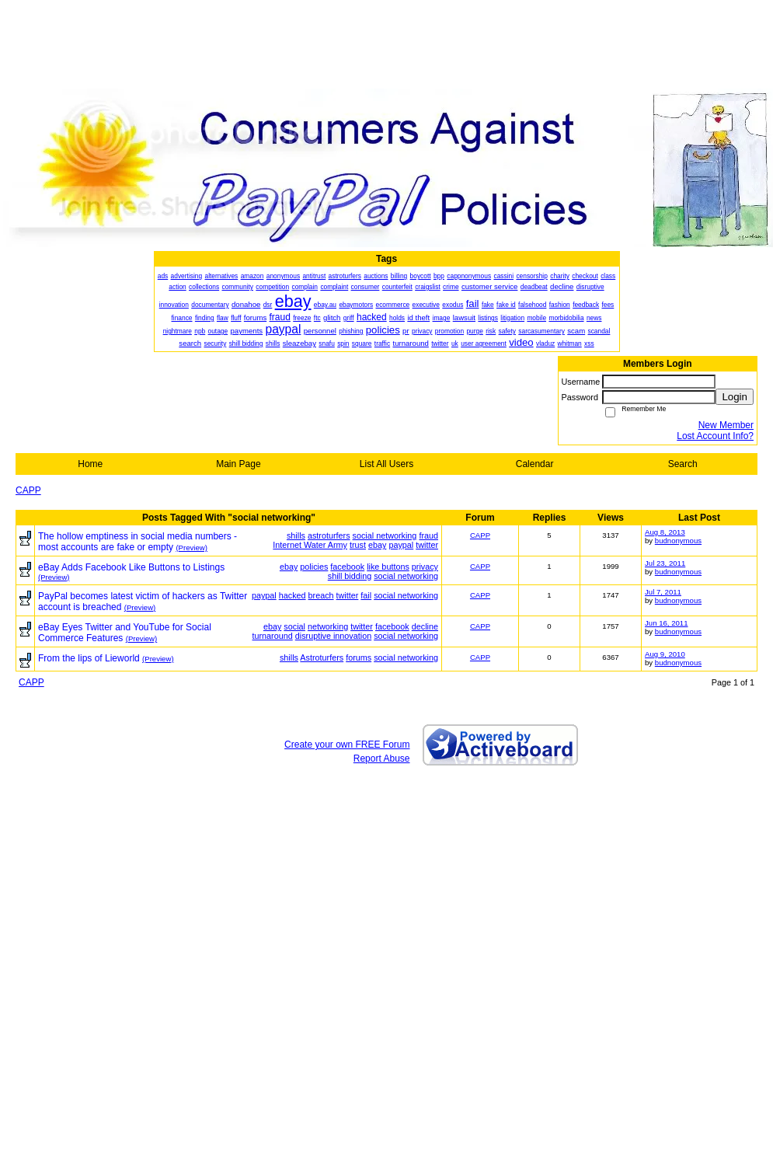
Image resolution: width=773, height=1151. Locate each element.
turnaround (272, 635)
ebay (377, 544)
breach (321, 595)
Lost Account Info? (715, 436)
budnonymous (678, 540)
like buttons (388, 566)
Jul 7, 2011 (663, 592)
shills (296, 535)
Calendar (535, 464)
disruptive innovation (333, 635)
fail (365, 595)
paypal (400, 544)
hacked (292, 595)
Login (734, 397)
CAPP (28, 490)
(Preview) (191, 547)
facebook (347, 566)
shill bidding (349, 576)
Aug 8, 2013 (665, 532)
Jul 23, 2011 (665, 563)
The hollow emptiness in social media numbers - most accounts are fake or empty (137, 542)
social (294, 626)
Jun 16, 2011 (666, 623)
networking (328, 626)
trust (358, 544)
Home (90, 464)
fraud (428, 535)
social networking (385, 535)
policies (314, 566)
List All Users (386, 464)
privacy (425, 566)
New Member (726, 425)
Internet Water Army (310, 544)
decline (425, 626)
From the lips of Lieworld (89, 658)
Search (683, 464)
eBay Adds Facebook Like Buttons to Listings (131, 567)
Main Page (238, 464)
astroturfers (329, 535)
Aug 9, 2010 (665, 654)
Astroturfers (321, 657)
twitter (427, 544)
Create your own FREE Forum (346, 744)
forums (358, 657)
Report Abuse (381, 758)
